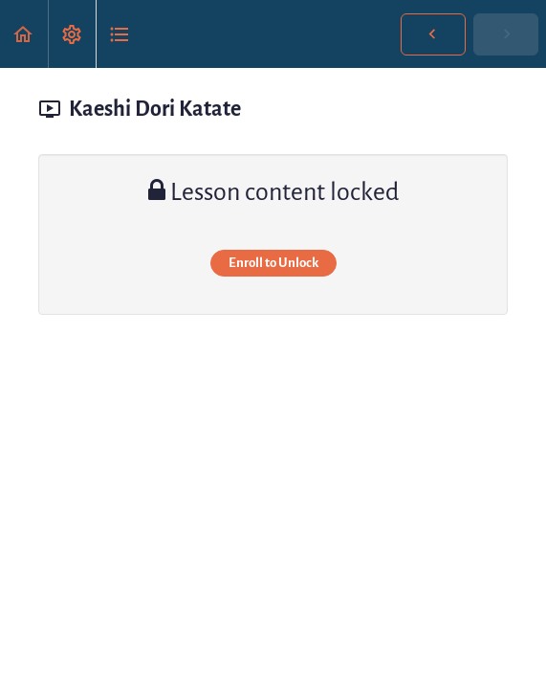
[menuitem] (72, 34)
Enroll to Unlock (273, 263)
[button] (24, 34)
